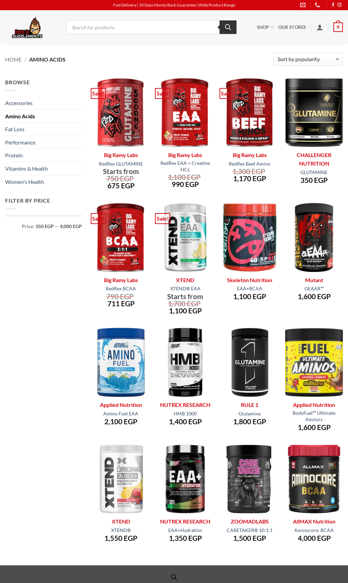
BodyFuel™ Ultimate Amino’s (314, 416)
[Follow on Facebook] (333, 5)
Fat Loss (14, 129)
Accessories (19, 103)
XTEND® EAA (185, 288)
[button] (319, 27)
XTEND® (121, 530)
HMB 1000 (185, 413)
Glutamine (250, 413)
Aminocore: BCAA (314, 530)
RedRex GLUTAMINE (121, 164)
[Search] (228, 27)
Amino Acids (20, 116)
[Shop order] (308, 59)
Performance (20, 142)
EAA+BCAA (249, 288)
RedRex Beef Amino (250, 164)
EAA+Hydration (185, 530)
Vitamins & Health (26, 168)
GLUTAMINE (314, 172)
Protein (14, 155)
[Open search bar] (174, 577)
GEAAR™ (314, 288)
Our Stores (292, 27)
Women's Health (24, 181)
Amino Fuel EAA (120, 413)
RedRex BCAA (121, 288)
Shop (265, 27)
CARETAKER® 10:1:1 (250, 530)
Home (13, 59)
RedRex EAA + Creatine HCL (185, 166)
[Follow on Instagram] (339, 5)
